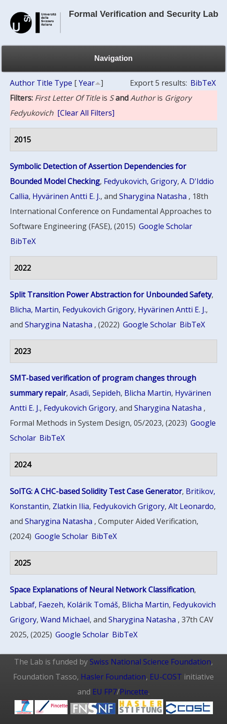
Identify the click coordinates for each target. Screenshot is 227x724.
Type (63, 83)
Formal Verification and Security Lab (144, 14)
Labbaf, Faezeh (36, 604)
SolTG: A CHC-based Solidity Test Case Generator (96, 491)
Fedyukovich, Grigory (140, 181)
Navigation (113, 58)
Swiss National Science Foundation (150, 662)
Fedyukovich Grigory (98, 309)
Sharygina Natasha (153, 196)
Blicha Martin (147, 393)
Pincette (134, 692)
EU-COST (166, 677)
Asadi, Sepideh (95, 393)
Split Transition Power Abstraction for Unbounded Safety (111, 294)
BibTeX (203, 83)
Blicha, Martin (34, 309)
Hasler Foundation (113, 677)
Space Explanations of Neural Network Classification (102, 589)
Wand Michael (65, 619)
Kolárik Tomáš (92, 604)
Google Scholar (165, 226)
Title (45, 83)
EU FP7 (104, 692)
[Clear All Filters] (85, 113)
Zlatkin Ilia (71, 506)
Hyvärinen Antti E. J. (66, 196)
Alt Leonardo (191, 506)
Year (87, 83)
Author (22, 83)
